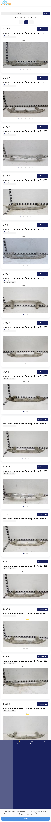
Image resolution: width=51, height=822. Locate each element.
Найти (46, 13)
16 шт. (27, 40)
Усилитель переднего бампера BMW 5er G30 (25, 33)
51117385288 (11, 37)
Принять (25, 818)
